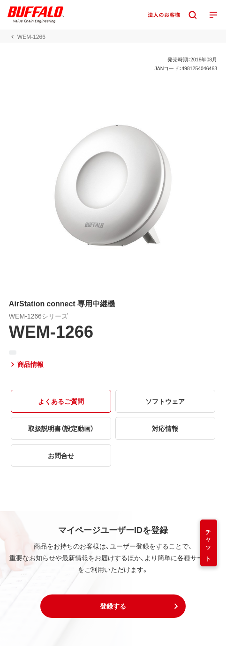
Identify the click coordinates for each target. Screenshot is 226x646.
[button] (113, 606)
